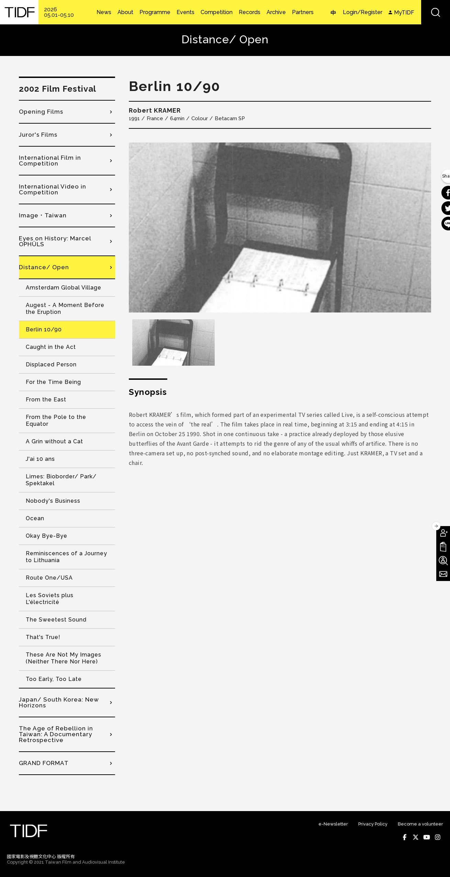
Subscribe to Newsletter (443, 574)
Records (249, 12)
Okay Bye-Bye (46, 536)
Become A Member (443, 533)
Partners (303, 12)
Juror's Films (38, 134)
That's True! (43, 637)
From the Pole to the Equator (56, 420)
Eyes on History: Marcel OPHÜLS (55, 241)
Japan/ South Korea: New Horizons (59, 702)
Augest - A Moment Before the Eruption (65, 308)
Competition (217, 12)
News (104, 12)
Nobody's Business (53, 501)
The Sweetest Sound (56, 619)
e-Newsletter (333, 824)
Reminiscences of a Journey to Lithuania (66, 556)
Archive (276, 12)
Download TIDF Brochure (443, 547)
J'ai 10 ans (40, 459)
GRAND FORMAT (44, 763)
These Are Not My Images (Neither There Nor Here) (63, 658)
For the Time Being (53, 382)
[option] (280, 227)
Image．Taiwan (43, 215)
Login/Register (362, 12)
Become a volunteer (420, 824)
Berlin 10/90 (44, 329)
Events (185, 12)
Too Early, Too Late (54, 679)
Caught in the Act (51, 347)
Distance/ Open (44, 267)
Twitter (415, 837)
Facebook (404, 837)
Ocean (35, 518)
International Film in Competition (50, 160)
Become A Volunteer (443, 560)
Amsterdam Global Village (63, 287)
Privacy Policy (372, 824)
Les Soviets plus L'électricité (50, 598)
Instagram (437, 837)
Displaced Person (51, 364)
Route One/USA (49, 577)
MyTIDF (404, 12)
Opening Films (41, 111)
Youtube (426, 837)
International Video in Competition (52, 189)
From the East (46, 399)
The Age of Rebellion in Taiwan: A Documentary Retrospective (56, 734)
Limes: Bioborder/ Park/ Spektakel (61, 480)
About (125, 12)
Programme (154, 12)
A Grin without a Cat (54, 441)
